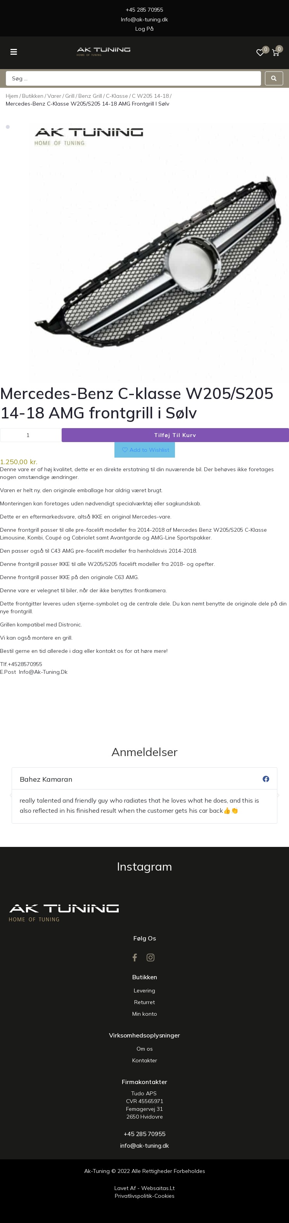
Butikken (32, 95)
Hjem (12, 95)
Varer (54, 95)
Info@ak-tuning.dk (144, 19)
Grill (69, 95)
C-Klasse (117, 95)
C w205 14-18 (150, 95)
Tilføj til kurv (175, 435)
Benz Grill (90, 95)
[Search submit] (274, 78)
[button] (11, 795)
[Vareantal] (31, 435)
